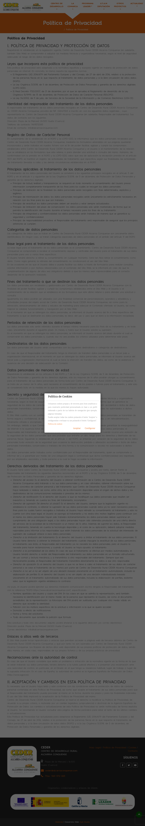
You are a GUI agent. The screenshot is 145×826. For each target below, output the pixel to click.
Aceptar (77, 428)
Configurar (90, 428)
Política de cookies (55, 424)
